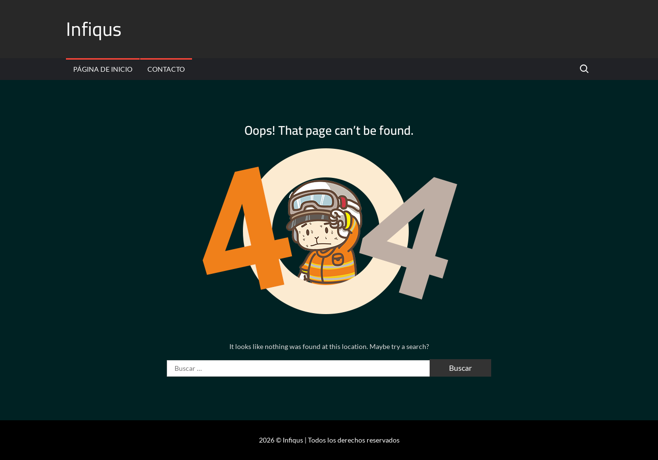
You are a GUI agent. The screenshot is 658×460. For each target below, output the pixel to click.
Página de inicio (102, 69)
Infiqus (94, 29)
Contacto (166, 69)
